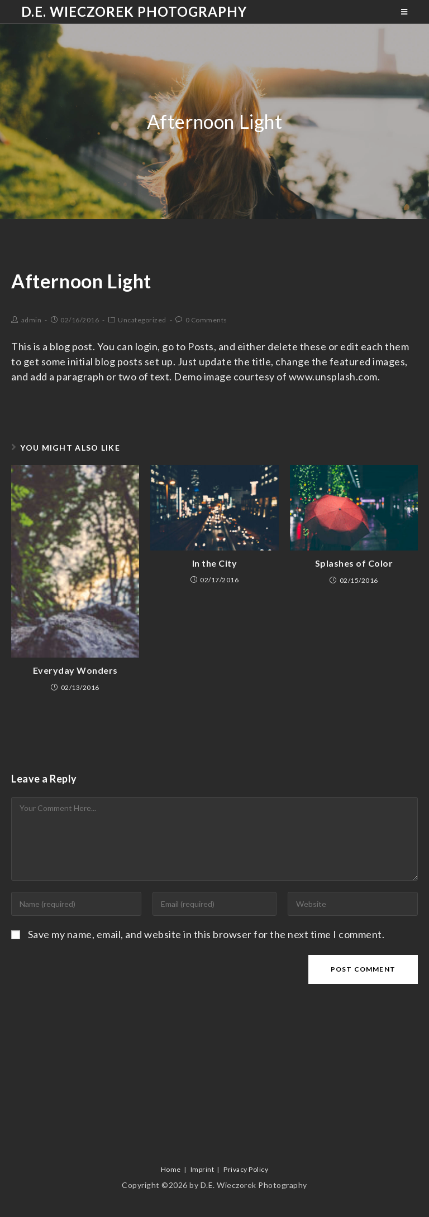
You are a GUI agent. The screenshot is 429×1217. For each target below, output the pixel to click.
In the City (214, 563)
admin (31, 320)
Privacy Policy (245, 1169)
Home (171, 1169)
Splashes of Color (354, 563)
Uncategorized (142, 320)
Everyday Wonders (75, 670)
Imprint (202, 1169)
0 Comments (206, 320)
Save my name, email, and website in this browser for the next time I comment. (206, 934)
